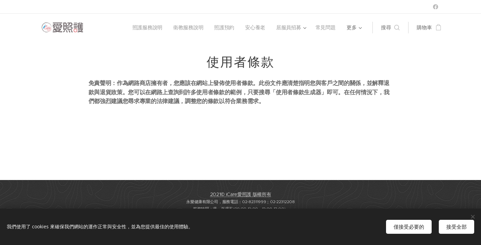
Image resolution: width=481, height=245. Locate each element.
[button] (390, 27)
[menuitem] (147, 27)
